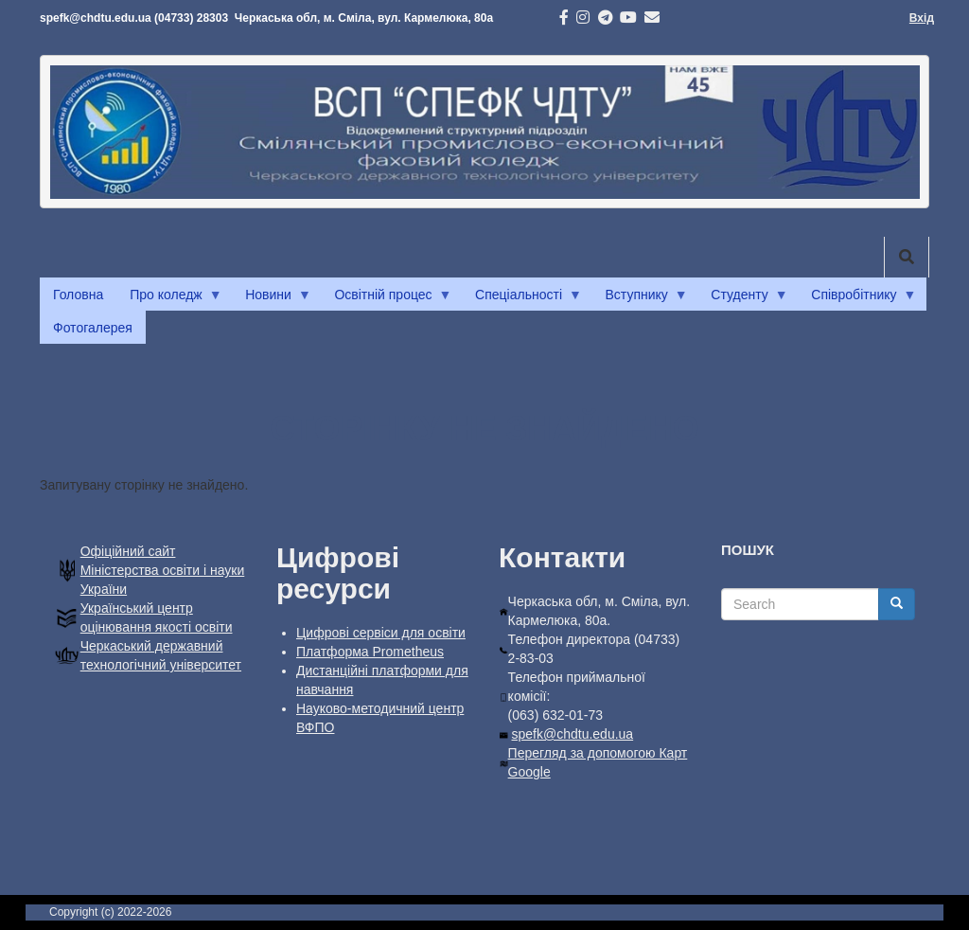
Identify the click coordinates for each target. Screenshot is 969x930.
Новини (271, 299)
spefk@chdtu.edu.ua (573, 734)
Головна (78, 294)
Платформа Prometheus (370, 651)
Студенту (742, 299)
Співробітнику (857, 299)
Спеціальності (522, 299)
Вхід (921, 18)
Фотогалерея (92, 327)
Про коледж (168, 299)
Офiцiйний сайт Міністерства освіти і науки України (162, 570)
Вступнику (640, 299)
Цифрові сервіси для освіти (381, 632)
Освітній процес (386, 299)
